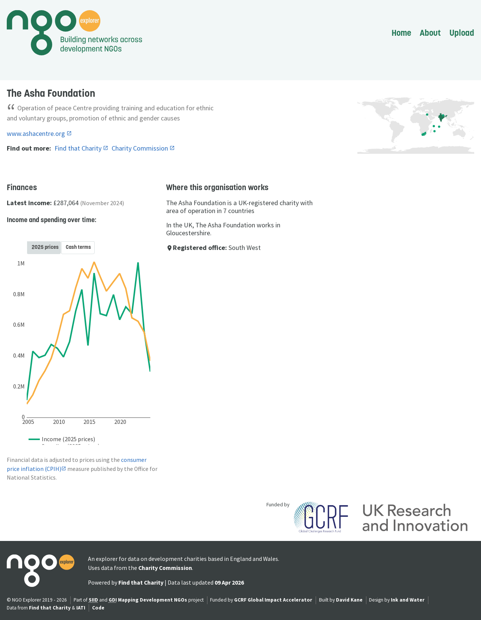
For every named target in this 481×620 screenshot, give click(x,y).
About (430, 32)
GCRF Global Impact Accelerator (273, 600)
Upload (461, 32)
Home (401, 32)
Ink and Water (408, 600)
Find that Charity (78, 148)
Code (98, 608)
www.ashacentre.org (37, 133)
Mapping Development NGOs (152, 600)
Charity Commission (140, 148)
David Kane (349, 600)
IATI (80, 608)
